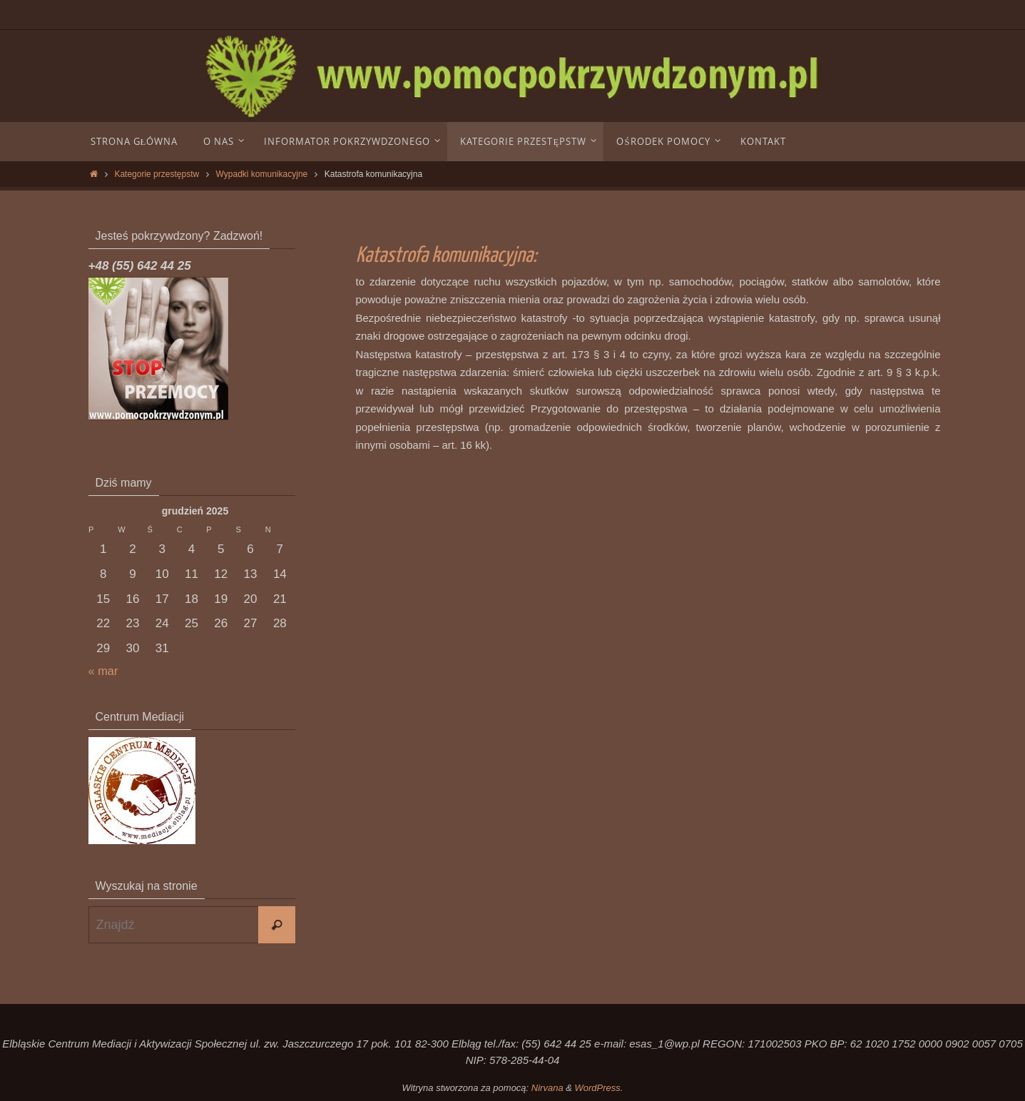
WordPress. (599, 1087)
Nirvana (547, 1087)
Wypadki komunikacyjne (262, 174)
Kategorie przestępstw (156, 174)
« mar (103, 671)
